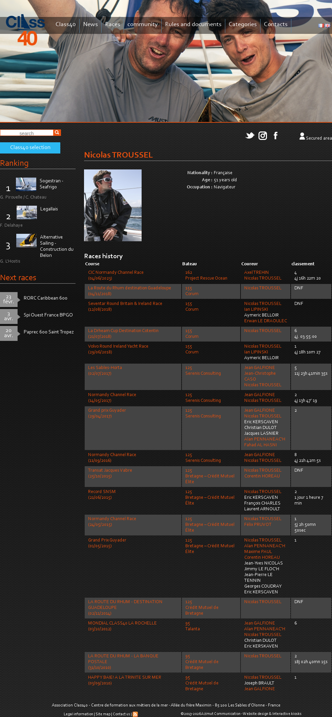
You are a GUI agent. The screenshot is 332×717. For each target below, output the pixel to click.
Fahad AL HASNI (260, 445)
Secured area (319, 138)
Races (112, 24)
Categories (243, 24)
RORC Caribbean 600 (45, 298)
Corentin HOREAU (262, 476)
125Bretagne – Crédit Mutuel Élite (209, 476)
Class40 (66, 24)
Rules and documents (193, 24)
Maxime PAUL (258, 552)
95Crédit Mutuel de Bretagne (202, 662)
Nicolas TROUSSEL (263, 278)
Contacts (276, 24)
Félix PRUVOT (258, 525)
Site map (103, 714)
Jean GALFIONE (259, 368)
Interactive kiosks (287, 714)
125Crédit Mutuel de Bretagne (202, 608)
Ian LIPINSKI (256, 309)
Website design (255, 714)
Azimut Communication (221, 714)
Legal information (78, 714)
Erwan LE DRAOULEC (265, 321)
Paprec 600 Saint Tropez (49, 332)
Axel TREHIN (256, 272)
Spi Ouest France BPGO (48, 315)
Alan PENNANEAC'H (264, 439)
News (90, 24)
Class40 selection (30, 147)
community (142, 24)
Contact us (121, 714)
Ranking (14, 163)
